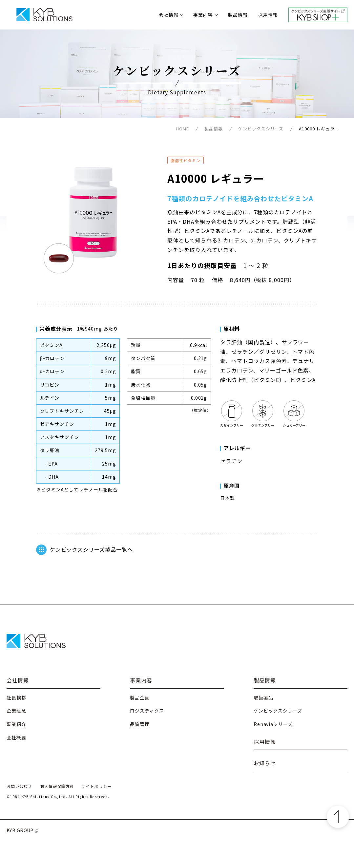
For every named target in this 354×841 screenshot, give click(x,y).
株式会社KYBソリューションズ (44, 14)
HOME (182, 128)
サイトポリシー (97, 786)
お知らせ (265, 763)
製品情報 (238, 14)
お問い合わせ (19, 786)
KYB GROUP (23, 830)
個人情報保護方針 (57, 786)
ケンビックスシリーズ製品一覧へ (84, 550)
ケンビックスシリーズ (261, 128)
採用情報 (268, 14)
